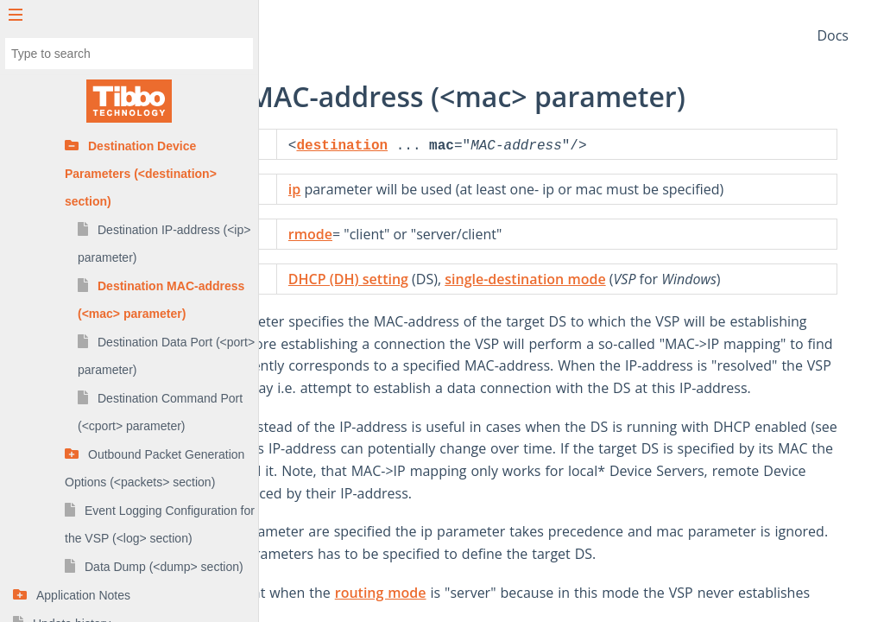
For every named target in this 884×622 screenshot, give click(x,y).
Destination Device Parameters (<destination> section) (141, 173)
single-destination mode (710, 298)
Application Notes (83, 595)
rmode (496, 253)
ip (480, 189)
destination (528, 146)
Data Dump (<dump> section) (164, 567)
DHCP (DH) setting (534, 298)
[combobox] (129, 53)
